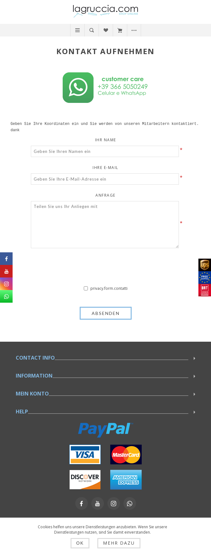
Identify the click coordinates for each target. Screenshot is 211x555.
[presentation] (105, 268)
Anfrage (105, 195)
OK (82, 543)
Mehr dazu (117, 543)
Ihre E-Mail (105, 167)
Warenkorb (120, 30)
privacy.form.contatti (109, 288)
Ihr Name (105, 140)
